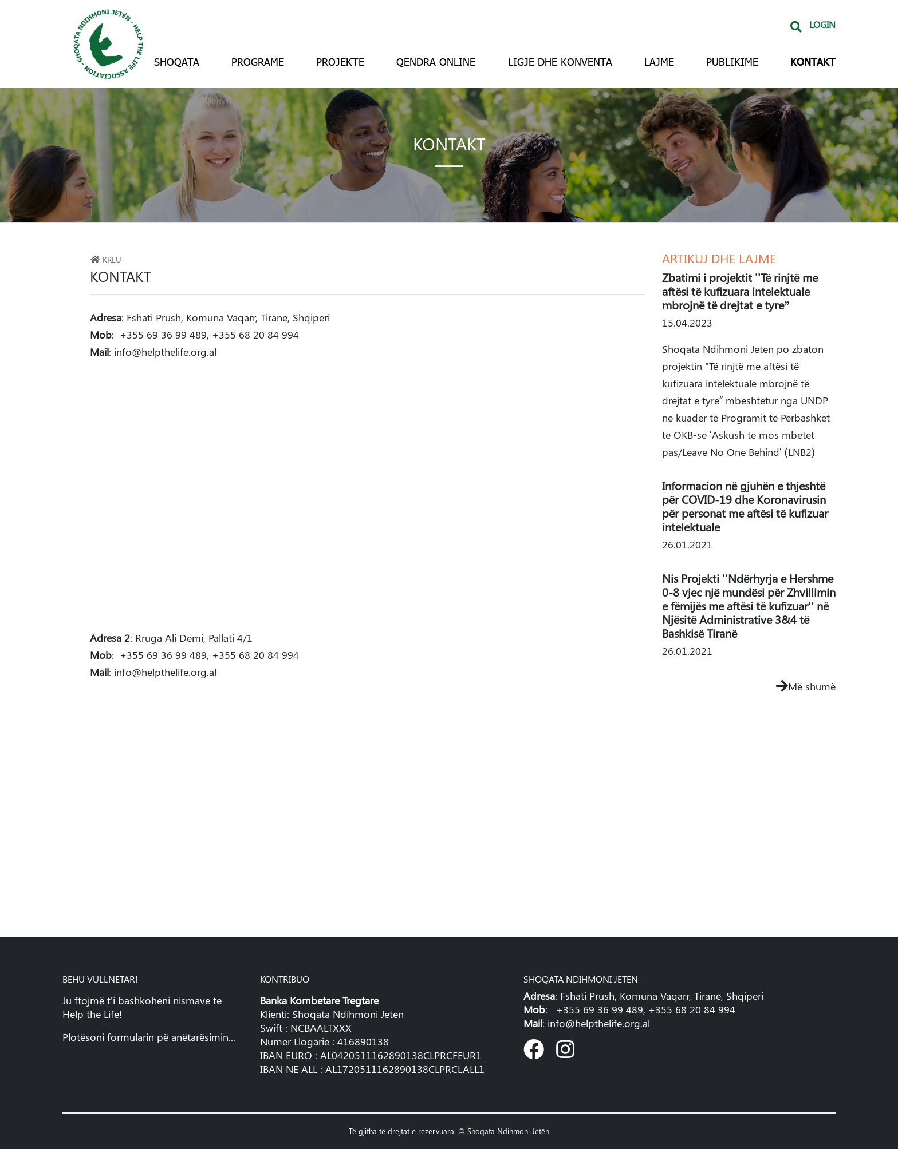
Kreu (105, 259)
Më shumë (806, 686)
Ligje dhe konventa (560, 61)
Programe (257, 61)
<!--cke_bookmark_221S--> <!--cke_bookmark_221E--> (367, 804)
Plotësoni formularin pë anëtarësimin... (148, 1037)
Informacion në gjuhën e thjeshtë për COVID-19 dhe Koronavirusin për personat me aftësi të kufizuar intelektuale (745, 506)
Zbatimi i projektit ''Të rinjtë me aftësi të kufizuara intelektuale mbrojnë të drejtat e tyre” (740, 290)
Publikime (732, 61)
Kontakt (813, 61)
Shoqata (176, 61)
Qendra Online (435, 61)
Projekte (340, 61)
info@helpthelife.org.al (165, 352)
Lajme (659, 61)
